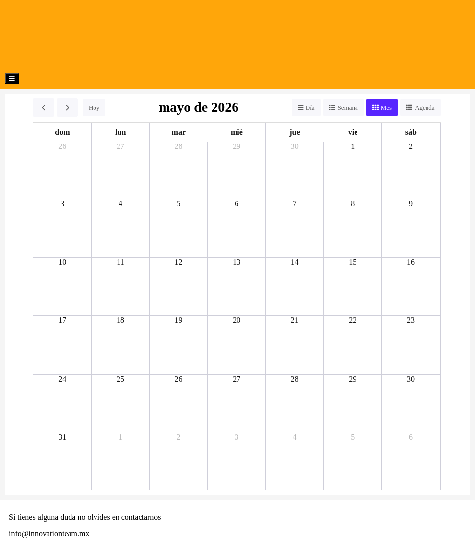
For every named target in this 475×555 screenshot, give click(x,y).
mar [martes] (179, 132)
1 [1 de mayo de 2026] (353, 146)
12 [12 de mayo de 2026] (179, 262)
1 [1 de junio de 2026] (120, 437)
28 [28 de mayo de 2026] (295, 379)
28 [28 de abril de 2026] (179, 146)
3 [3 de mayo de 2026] (62, 203)
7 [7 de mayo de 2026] (295, 203)
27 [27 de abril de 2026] (120, 146)
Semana (348, 107)
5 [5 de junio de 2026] (353, 437)
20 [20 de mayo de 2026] (236, 320)
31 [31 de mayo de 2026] (62, 437)
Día (310, 107)
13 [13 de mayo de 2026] (236, 262)
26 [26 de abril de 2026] (62, 146)
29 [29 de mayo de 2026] (352, 379)
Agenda (424, 107)
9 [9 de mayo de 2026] (411, 203)
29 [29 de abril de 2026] (236, 146)
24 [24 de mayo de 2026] (62, 379)
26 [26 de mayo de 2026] (179, 379)
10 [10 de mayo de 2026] (62, 262)
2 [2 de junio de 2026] (179, 437)
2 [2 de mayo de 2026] (411, 146)
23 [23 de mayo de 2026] (411, 320)
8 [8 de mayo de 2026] (353, 203)
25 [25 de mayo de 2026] (120, 379)
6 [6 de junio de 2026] (411, 437)
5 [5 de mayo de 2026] (179, 203)
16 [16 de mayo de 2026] (411, 262)
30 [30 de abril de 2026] (295, 146)
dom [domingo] (62, 132)
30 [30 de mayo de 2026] (411, 379)
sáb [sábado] (411, 132)
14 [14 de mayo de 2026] (295, 262)
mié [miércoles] (237, 132)
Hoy (94, 107)
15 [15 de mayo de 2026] (352, 262)
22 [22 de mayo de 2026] (352, 320)
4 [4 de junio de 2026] (295, 437)
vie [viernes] (353, 132)
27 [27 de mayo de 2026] (236, 379)
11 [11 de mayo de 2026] (120, 262)
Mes (386, 107)
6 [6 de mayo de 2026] (236, 203)
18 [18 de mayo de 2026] (120, 320)
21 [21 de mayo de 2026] (295, 320)
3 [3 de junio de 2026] (236, 437)
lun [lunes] (120, 132)
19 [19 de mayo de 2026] (179, 320)
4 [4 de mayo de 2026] (120, 203)
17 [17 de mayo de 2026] (62, 320)
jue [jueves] (294, 132)
